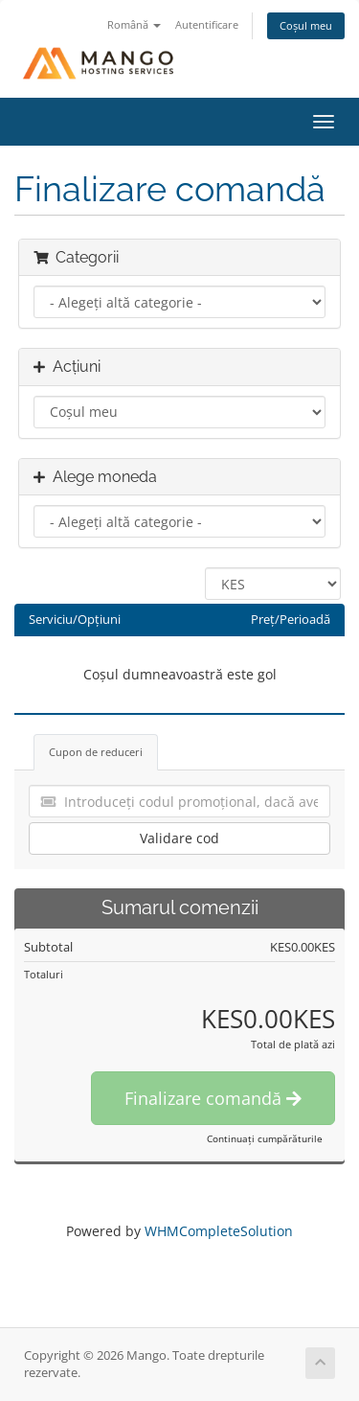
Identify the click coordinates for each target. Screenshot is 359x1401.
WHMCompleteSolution (219, 1231)
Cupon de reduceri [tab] (96, 752)
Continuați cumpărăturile (265, 1138)
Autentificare (206, 24)
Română (134, 24)
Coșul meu (306, 25)
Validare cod (179, 838)
